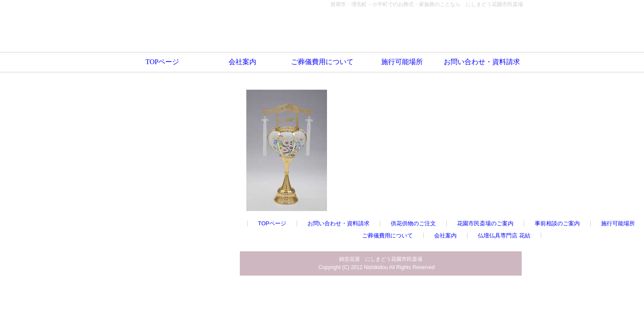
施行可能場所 (402, 61)
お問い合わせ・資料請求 (482, 61)
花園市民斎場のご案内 (485, 223)
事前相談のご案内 (557, 223)
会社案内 (242, 61)
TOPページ (163, 61)
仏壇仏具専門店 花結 (504, 235)
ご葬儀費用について (322, 61)
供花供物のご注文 (413, 223)
